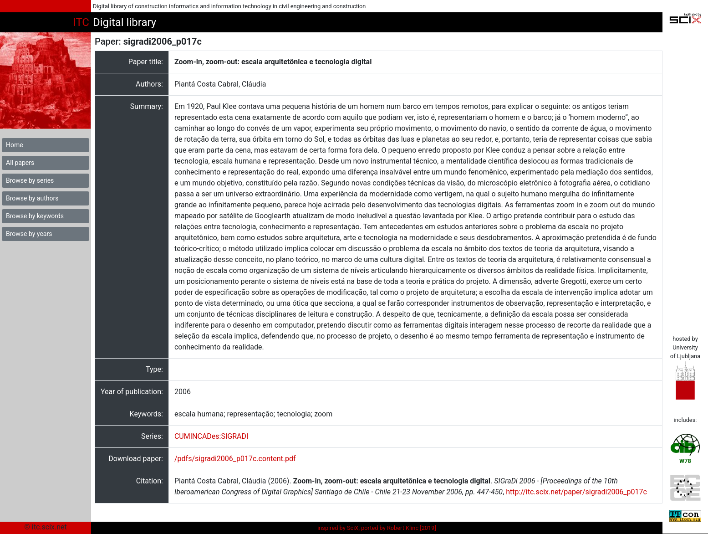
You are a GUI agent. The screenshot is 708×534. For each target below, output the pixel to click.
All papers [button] (20, 162)
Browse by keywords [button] (35, 216)
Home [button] (14, 145)
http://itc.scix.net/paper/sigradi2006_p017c (576, 492)
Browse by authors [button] (32, 198)
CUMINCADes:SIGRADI (211, 436)
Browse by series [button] (30, 180)
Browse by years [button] (29, 233)
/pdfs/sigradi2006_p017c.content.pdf (235, 458)
